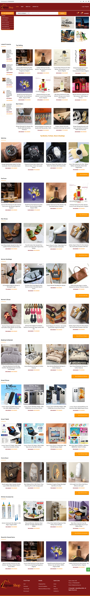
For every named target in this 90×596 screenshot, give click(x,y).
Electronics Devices (6, 28)
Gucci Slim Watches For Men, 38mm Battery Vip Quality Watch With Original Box (78, 166)
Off (80, 20)
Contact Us (35, 6)
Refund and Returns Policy (44, 588)
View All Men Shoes (82, 255)
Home (17, 6)
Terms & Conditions (43, 586)
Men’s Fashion (5, 20)
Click (65, 26)
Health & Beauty (5, 17)
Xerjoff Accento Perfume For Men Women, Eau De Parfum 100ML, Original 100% (24, 96)
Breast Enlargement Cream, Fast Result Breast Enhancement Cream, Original (81, 69)
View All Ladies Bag (82, 295)
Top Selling (19, 45)
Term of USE (26, 588)
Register (87, 6)
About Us (28, 6)
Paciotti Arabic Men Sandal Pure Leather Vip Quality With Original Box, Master (34, 246)
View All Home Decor (81, 492)
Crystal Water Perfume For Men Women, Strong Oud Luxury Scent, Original (62, 69)
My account (26, 591)
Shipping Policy (42, 584)
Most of (64, 23)
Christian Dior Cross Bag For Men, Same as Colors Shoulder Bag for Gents (34, 287)
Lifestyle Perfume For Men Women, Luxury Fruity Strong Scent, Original (43, 96)
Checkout (26, 586)
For (83, 22)
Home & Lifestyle (5, 24)
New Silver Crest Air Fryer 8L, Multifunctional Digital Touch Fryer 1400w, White (79, 524)
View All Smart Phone (81, 415)
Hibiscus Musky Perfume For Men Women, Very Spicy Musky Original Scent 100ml (11, 565)
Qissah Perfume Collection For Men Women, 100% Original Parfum (81, 96)
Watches (3, 15)
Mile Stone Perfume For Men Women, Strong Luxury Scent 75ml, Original (62, 96)
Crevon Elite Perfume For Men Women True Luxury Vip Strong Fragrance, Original (9, 54)
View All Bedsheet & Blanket (80, 376)
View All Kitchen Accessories (80, 533)
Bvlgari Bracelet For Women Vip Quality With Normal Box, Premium (24, 128)
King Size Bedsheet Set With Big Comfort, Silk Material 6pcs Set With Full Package (11, 368)
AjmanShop (65, 22)
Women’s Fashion (5, 22)
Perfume (79, 22)
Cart (24, 584)
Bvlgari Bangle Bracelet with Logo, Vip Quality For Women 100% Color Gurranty (80, 128)
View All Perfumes (82, 214)
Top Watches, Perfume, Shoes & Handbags (52, 136)
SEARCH (62, 13)
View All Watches (82, 174)
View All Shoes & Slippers (80, 336)
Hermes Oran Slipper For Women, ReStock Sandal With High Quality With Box (34, 327)
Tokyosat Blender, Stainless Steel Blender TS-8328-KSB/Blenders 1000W (33, 524)
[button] (81, 13)
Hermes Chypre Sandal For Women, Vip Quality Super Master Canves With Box (11, 327)
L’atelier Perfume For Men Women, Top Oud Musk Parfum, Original (43, 69)
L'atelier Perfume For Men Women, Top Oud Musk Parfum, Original (9, 81)
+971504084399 (11, 1)
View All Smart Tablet (81, 454)
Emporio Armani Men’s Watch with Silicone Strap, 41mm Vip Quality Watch (34, 166)
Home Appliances (5, 26)
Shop (22, 6)
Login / (83, 6)
